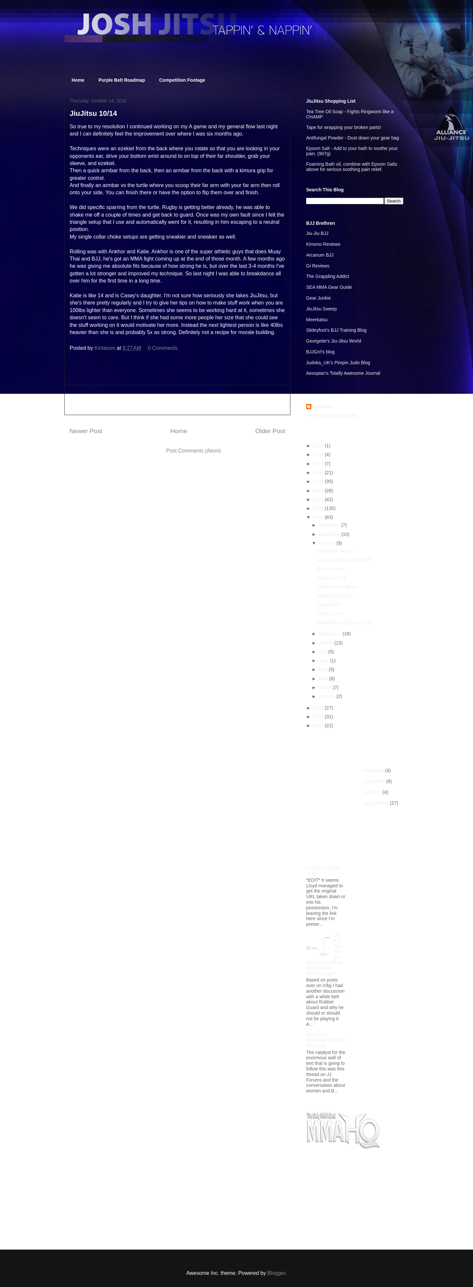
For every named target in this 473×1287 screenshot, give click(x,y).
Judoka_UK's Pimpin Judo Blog (338, 362)
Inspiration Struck (335, 551)
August (326, 642)
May (323, 669)
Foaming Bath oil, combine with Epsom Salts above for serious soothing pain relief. (351, 166)
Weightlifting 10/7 (335, 595)
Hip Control (329, 604)
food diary (374, 770)
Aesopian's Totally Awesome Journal (343, 373)
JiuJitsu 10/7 (330, 613)
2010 (319, 517)
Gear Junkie (318, 298)
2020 (319, 445)
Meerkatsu (316, 319)
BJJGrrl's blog (320, 351)
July (323, 651)
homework (374, 781)
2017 (319, 454)
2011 (319, 508)
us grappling (376, 803)
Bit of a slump (332, 568)
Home (78, 80)
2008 (319, 716)
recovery (372, 792)
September (330, 633)
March (326, 687)
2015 (319, 472)
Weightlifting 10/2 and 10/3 (345, 622)
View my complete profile (331, 415)
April (324, 678)
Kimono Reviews (323, 244)
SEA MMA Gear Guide (329, 287)
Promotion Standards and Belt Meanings (325, 1040)
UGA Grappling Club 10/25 (345, 559)
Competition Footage (182, 80)
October (327, 543)
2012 (319, 499)
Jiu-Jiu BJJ (317, 233)
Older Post (270, 431)
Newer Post (86, 431)
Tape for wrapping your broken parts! (343, 127)
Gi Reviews (317, 265)
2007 (319, 725)
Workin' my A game (337, 586)
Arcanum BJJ (319, 255)
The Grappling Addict (327, 276)
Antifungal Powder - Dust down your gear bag (352, 137)
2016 (319, 463)
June (324, 660)
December (330, 525)
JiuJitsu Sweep (321, 308)
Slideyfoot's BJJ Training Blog (336, 330)
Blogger (276, 1273)
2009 (319, 707)
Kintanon (323, 406)
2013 (319, 490)
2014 (319, 481)
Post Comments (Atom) (193, 451)
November (330, 534)
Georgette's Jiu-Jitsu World (333, 341)
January (327, 696)
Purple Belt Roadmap (122, 80)
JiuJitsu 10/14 (332, 577)
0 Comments (163, 348)
